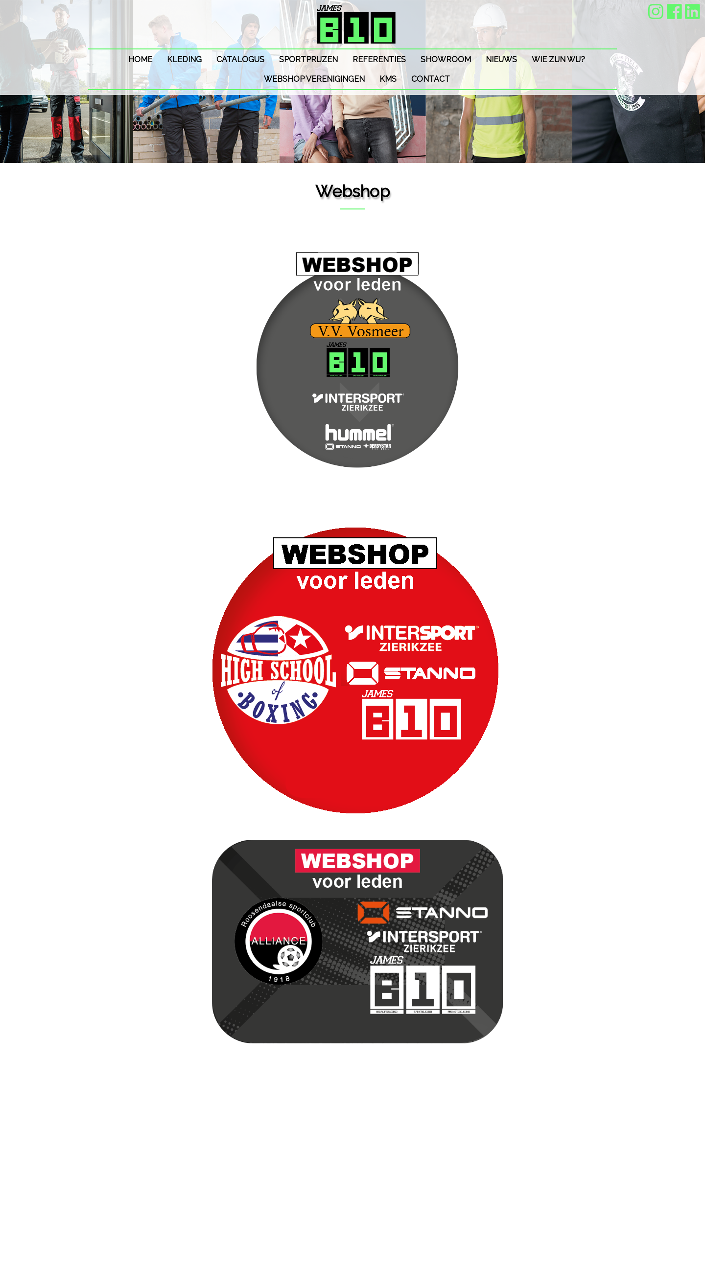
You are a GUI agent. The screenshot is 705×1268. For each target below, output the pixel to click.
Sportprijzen (308, 59)
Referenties (379, 59)
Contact (430, 79)
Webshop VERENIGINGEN (314, 79)
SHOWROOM (446, 59)
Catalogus (240, 59)
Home (140, 59)
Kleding (184, 59)
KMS (388, 79)
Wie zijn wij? (558, 59)
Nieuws (501, 59)
